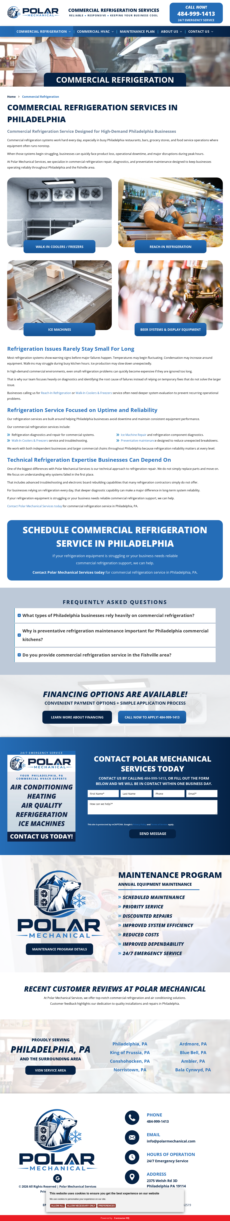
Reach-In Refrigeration (56, 393)
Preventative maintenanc (138, 441)
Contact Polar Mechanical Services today (34, 506)
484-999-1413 (196, 13)
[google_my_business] (57, 1179)
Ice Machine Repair (133, 435)
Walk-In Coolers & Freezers (94, 393)
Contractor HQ (121, 1218)
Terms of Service (159, 824)
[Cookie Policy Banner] (115, 1200)
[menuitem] (44, 31)
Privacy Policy (139, 824)
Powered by (106, 1218)
